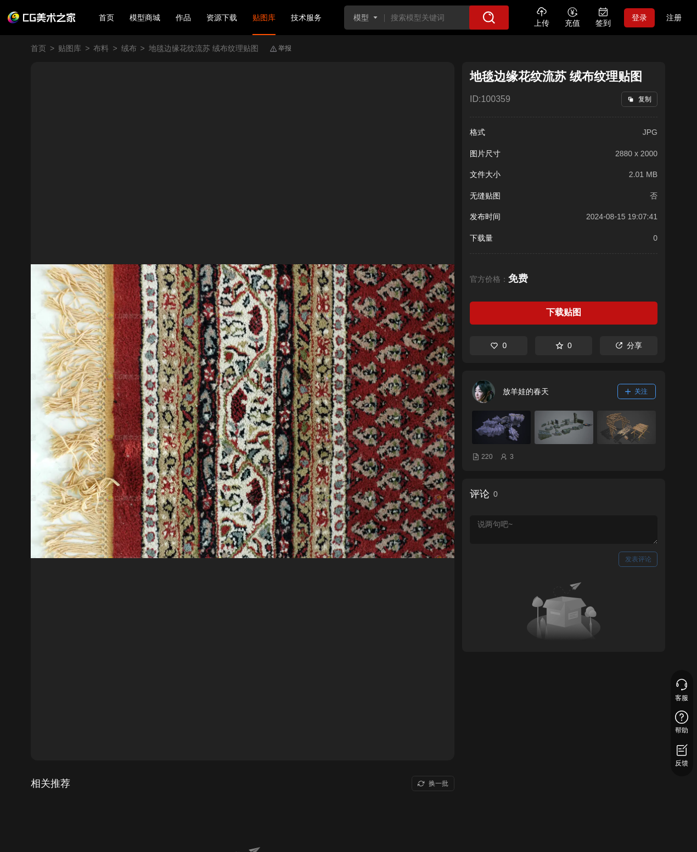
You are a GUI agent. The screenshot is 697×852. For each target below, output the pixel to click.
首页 (106, 17)
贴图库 (264, 17)
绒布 (129, 48)
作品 (183, 17)
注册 (674, 17)
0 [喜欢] (498, 345)
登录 (639, 17)
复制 (639, 99)
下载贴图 (563, 312)
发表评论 (638, 559)
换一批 (433, 783)
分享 (628, 345)
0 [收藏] (563, 345)
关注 (636, 391)
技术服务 (306, 17)
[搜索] (489, 17)
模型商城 (145, 17)
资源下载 (221, 17)
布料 (101, 48)
